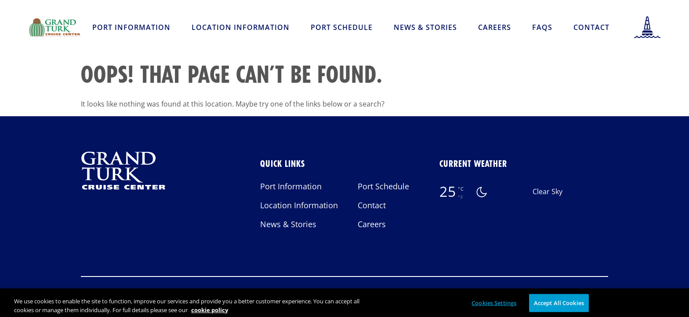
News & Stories (425, 27)
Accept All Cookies (559, 306)
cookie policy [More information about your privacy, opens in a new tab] (209, 313)
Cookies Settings (493, 306)
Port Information (131, 27)
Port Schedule (342, 27)
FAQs (542, 27)
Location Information (241, 27)
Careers (494, 27)
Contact (591, 27)
